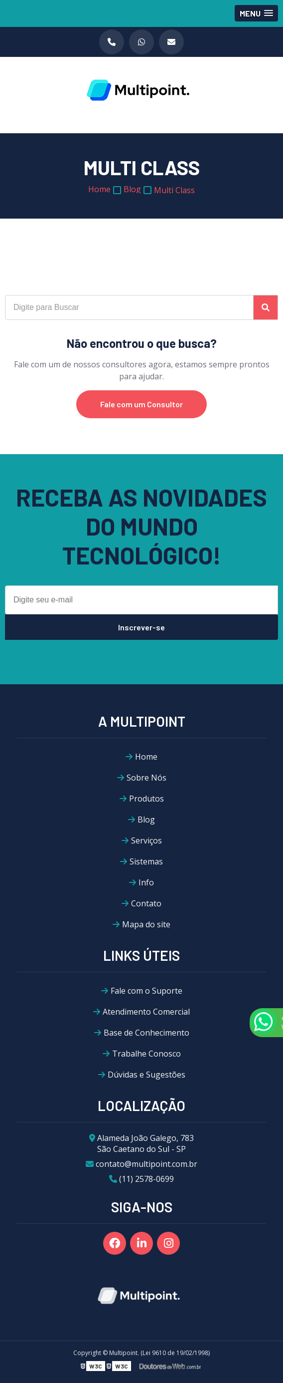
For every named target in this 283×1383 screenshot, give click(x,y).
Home (146, 756)
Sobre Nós (146, 777)
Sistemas (146, 861)
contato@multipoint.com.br (141, 1163)
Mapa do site (146, 924)
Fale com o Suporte (146, 990)
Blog (146, 819)
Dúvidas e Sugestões (146, 1074)
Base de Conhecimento (146, 1032)
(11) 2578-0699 (141, 1178)
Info (146, 882)
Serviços (146, 840)
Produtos (146, 798)
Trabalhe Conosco (146, 1053)
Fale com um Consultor (141, 404)
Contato (146, 903)
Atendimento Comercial (146, 1011)
